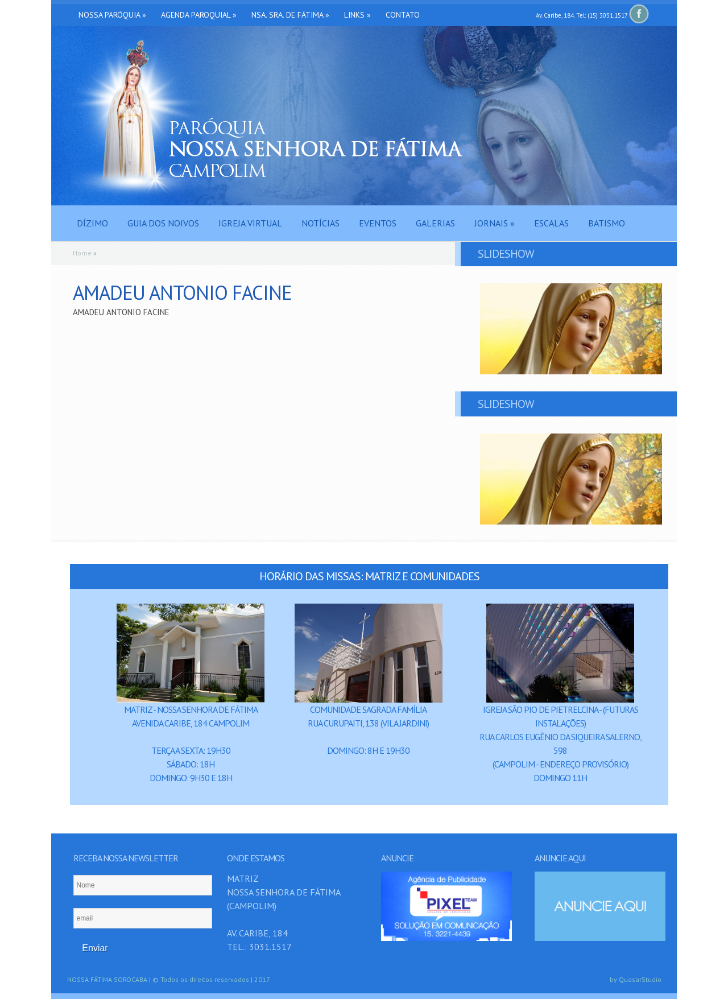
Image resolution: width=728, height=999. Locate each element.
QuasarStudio (640, 979)
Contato (403, 15)
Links (357, 15)
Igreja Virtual (250, 223)
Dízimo (92, 223)
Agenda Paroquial (199, 15)
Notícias (320, 223)
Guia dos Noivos (163, 223)
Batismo (606, 223)
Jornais (494, 223)
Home (82, 253)
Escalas (551, 223)
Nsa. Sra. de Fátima (290, 15)
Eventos (377, 223)
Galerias (435, 223)
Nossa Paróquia (112, 15)
